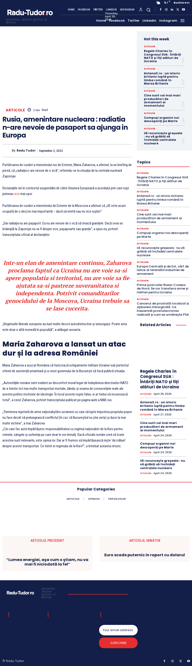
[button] (148, 10)
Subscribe (118, 642)
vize (17, 194)
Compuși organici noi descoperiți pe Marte (161, 119)
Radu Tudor (26, 150)
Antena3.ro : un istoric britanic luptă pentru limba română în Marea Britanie (162, 78)
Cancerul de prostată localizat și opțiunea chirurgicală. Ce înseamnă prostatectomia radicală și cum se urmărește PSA (163, 308)
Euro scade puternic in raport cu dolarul (144, 554)
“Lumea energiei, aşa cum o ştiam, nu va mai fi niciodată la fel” (47, 561)
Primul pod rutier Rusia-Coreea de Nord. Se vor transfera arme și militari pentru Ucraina (162, 288)
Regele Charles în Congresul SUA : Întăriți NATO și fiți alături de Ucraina (162, 56)
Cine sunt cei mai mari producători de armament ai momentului (162, 100)
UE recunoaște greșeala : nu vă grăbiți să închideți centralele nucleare (163, 138)
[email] (118, 629)
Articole (15, 110)
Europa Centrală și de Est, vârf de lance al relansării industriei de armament (163, 270)
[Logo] (34, 592)
